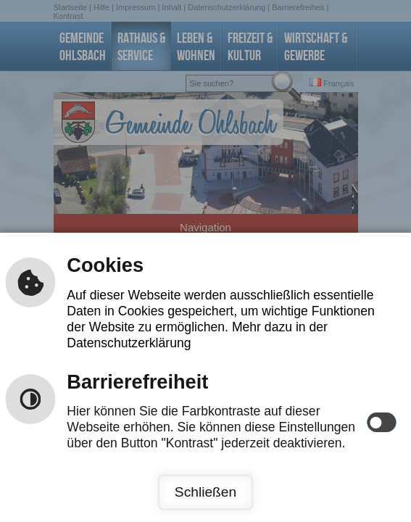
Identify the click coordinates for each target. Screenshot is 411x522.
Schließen (205, 492)
